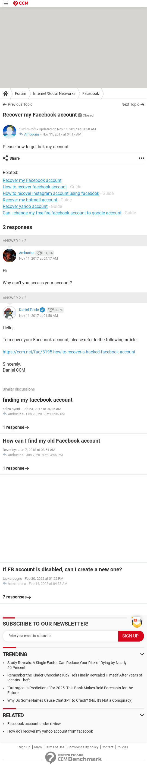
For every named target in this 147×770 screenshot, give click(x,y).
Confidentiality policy (82, 747)
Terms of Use (54, 747)
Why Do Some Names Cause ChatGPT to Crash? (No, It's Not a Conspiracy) (70, 700)
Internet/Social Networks (54, 93)
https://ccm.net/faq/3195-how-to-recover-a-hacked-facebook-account (69, 352)
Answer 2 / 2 (14, 298)
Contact (107, 747)
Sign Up (24, 747)
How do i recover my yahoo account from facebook (50, 731)
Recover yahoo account (25, 206)
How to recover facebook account (35, 186)
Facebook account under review (34, 723)
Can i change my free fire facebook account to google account (62, 212)
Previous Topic (20, 104)
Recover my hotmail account (30, 199)
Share (15, 158)
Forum (20, 93)
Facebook (90, 93)
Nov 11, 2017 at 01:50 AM (38, 316)
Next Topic (130, 104)
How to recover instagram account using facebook (51, 193)
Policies (122, 747)
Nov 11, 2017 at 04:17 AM (61, 134)
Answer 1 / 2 (14, 241)
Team (38, 747)
